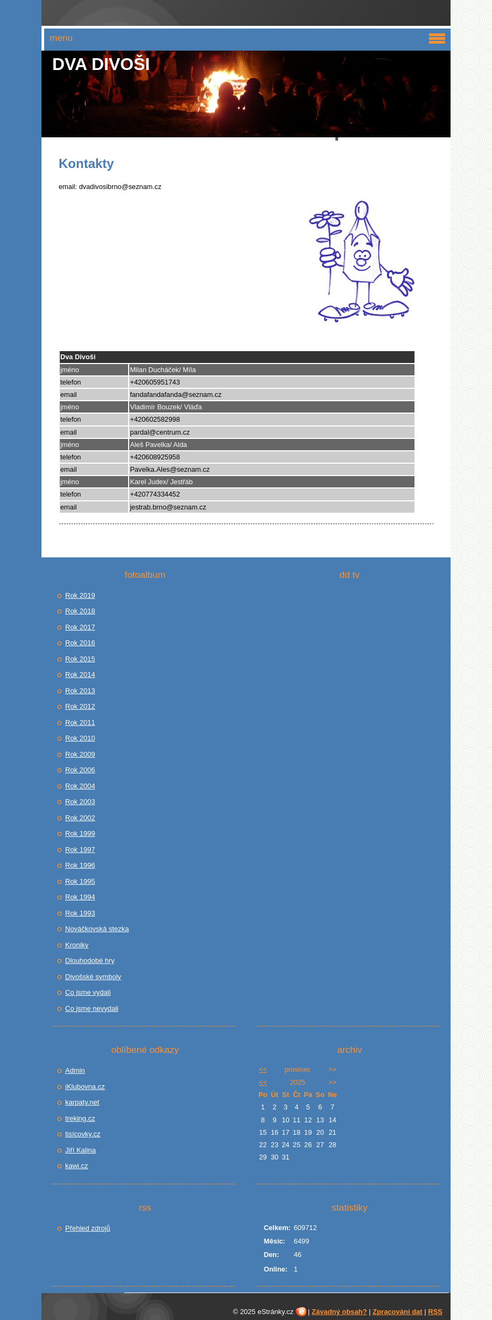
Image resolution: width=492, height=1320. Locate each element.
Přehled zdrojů (87, 1228)
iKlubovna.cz (85, 1086)
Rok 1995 (80, 881)
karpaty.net (82, 1102)
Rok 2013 (80, 691)
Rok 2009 (80, 754)
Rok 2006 (80, 770)
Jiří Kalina (80, 1150)
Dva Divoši (101, 64)
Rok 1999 (80, 833)
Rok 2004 (80, 786)
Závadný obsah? (339, 1312)
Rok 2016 (80, 643)
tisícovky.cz (83, 1134)
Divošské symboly (93, 977)
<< (263, 1069)
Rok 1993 (80, 913)
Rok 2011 (80, 722)
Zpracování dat (397, 1312)
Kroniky (76, 945)
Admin (75, 1070)
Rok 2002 (80, 818)
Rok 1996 (80, 865)
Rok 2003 (80, 802)
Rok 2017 (80, 627)
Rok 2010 (80, 738)
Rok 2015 (80, 659)
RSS (435, 1312)
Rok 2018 (80, 611)
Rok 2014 (80, 675)
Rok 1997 (80, 850)
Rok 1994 (80, 897)
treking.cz (80, 1118)
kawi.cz (76, 1166)
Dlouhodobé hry (90, 960)
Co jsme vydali (88, 992)
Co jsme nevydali (91, 1008)
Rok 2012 (80, 706)
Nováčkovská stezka (97, 929)
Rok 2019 (80, 595)
